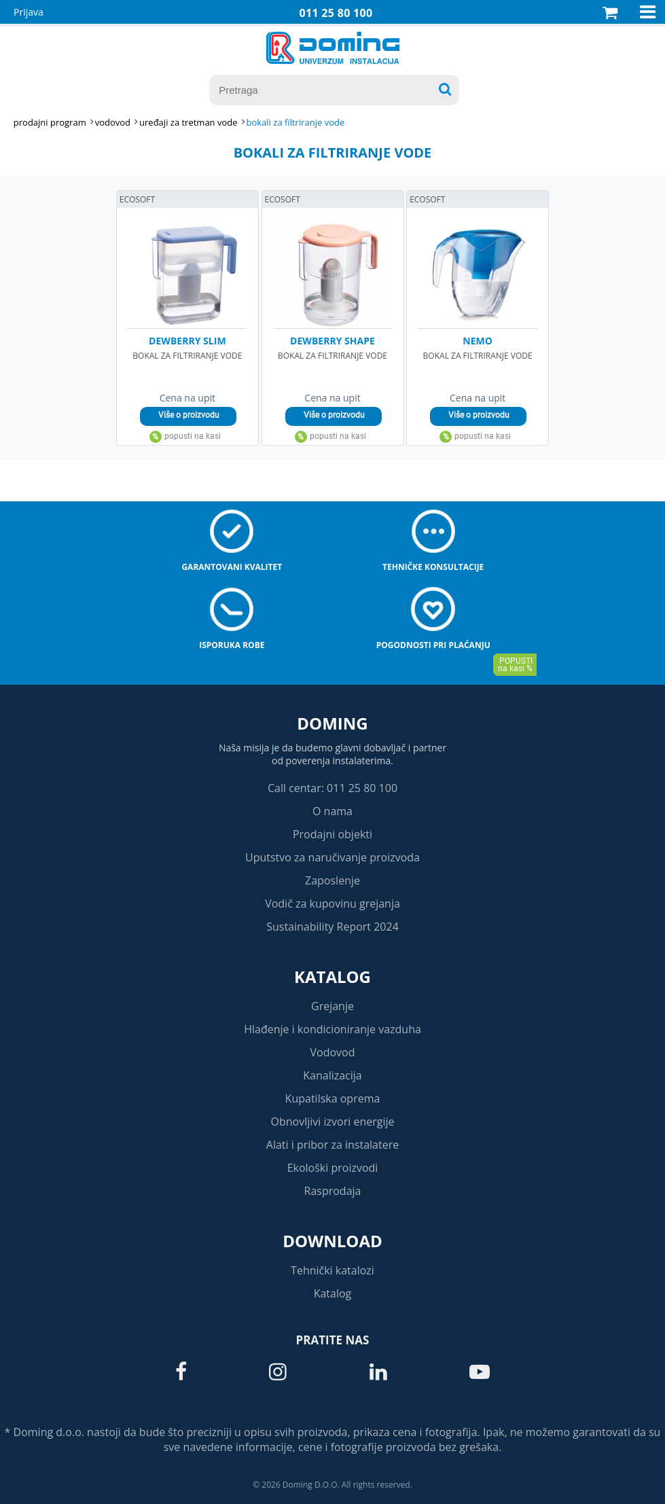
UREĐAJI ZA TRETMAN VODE (188, 122)
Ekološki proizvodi (332, 1167)
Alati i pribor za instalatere (332, 1144)
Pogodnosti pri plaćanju (433, 645)
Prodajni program (50, 122)
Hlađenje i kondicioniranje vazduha (332, 1029)
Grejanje (332, 1006)
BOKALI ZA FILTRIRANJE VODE (296, 122)
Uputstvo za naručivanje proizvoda (332, 857)
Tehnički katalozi (332, 1270)
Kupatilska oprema (332, 1098)
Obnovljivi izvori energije (333, 1121)
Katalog (332, 976)
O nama (332, 811)
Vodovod (332, 1052)
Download (332, 1241)
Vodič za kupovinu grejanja (332, 903)
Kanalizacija (332, 1075)
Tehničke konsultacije (433, 567)
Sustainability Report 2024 (332, 926)
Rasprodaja (332, 1190)
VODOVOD (112, 122)
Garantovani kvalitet (231, 567)
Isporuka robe (231, 645)
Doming (332, 723)
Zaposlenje (332, 880)
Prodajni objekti (332, 834)
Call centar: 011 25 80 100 (332, 788)
